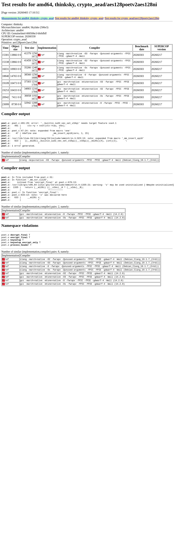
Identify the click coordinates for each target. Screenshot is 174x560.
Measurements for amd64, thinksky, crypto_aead (28, 18)
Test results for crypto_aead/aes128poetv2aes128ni (131, 18)
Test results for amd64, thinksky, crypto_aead (79, 18)
